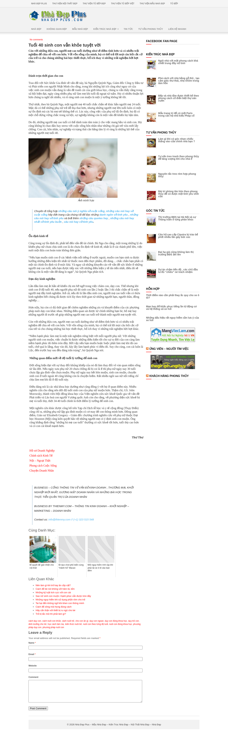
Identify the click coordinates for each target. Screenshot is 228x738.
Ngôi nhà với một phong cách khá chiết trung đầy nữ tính (178, 62)
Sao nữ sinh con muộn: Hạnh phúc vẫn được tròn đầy (63, 596)
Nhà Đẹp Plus (39, 3)
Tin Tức (128, 29)
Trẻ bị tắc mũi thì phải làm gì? (51, 614)
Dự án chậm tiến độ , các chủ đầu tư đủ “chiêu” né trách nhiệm (178, 270)
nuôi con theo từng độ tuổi (95, 624)
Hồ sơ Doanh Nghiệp (42, 450)
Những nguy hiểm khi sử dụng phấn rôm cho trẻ (60, 599)
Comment (33, 677)
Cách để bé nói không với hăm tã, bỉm (55, 589)
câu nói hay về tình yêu (78, 221)
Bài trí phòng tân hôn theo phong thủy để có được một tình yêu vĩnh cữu (178, 194)
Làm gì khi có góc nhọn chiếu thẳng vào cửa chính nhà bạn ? (176, 140)
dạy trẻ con (133, 621)
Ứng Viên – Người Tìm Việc (169, 348)
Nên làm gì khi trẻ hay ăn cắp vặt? (53, 585)
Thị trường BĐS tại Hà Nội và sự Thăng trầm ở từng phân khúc (177, 218)
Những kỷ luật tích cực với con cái (53, 592)
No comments (36, 39)
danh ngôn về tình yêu (113, 214)
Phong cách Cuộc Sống (43, 465)
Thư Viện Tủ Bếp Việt (122, 3)
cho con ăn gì (82, 621)
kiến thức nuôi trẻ (73, 624)
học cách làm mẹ (56, 624)
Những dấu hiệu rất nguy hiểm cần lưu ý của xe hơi (172, 319)
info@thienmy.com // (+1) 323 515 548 (71, 519)
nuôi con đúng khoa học (120, 624)
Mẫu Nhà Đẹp (80, 29)
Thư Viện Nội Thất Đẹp (64, 3)
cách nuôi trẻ (68, 621)
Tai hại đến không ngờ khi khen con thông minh (60, 603)
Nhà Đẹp (36, 29)
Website (32, 665)
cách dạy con (34, 621)
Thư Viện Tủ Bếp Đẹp (94, 3)
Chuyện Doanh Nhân (41, 470)
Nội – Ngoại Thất (39, 460)
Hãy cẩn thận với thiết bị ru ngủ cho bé (55, 610)
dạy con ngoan (97, 621)
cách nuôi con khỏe (51, 621)
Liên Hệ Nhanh (177, 29)
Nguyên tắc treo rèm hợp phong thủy (177, 175)
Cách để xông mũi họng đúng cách (53, 606)
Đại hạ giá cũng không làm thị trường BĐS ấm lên (176, 253)
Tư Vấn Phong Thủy (150, 29)
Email (32, 654)
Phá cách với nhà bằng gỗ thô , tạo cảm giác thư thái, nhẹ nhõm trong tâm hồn (178, 81)
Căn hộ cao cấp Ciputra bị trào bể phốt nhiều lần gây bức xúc (178, 235)
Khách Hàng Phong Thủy (169, 375)
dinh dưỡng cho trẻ (37, 624)
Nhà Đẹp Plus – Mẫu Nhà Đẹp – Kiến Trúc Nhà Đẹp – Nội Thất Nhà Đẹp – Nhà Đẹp (118, 728)
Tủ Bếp (174, 3)
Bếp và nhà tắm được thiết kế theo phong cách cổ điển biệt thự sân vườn (178, 98)
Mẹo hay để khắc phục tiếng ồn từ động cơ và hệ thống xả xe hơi (171, 307)
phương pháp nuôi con (53, 627)
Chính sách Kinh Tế (41, 455)
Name (32, 643)
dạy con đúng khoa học (116, 621)
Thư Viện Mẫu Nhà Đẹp (152, 3)
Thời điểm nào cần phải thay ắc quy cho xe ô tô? (172, 296)
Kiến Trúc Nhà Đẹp (107, 27)
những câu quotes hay (93, 218)
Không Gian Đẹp (57, 29)
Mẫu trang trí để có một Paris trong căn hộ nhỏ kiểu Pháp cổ (176, 114)
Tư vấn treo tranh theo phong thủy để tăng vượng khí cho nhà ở (178, 157)
